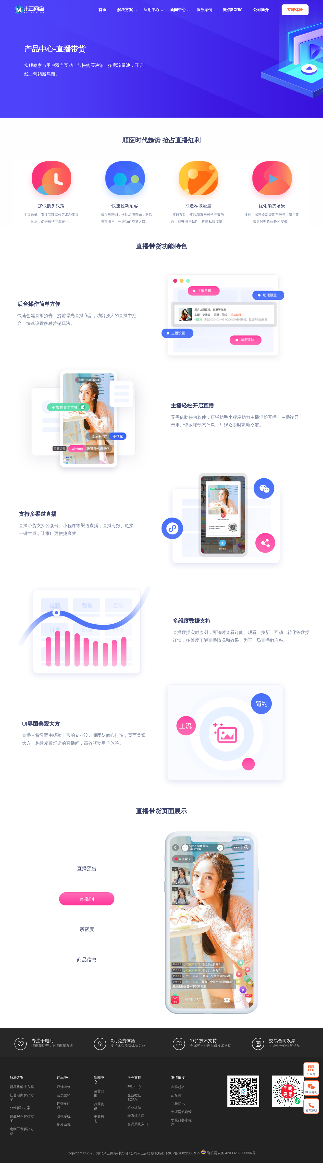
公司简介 (261, 10)
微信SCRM (232, 10)
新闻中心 (180, 10)
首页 (102, 10)
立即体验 (295, 10)
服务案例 (204, 10)
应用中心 (153, 10)
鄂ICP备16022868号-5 (183, 1153)
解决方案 (127, 10)
